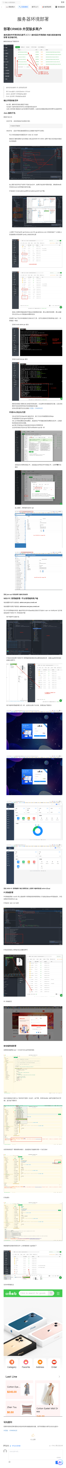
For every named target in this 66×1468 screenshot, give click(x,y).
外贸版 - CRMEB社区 (36, 408)
